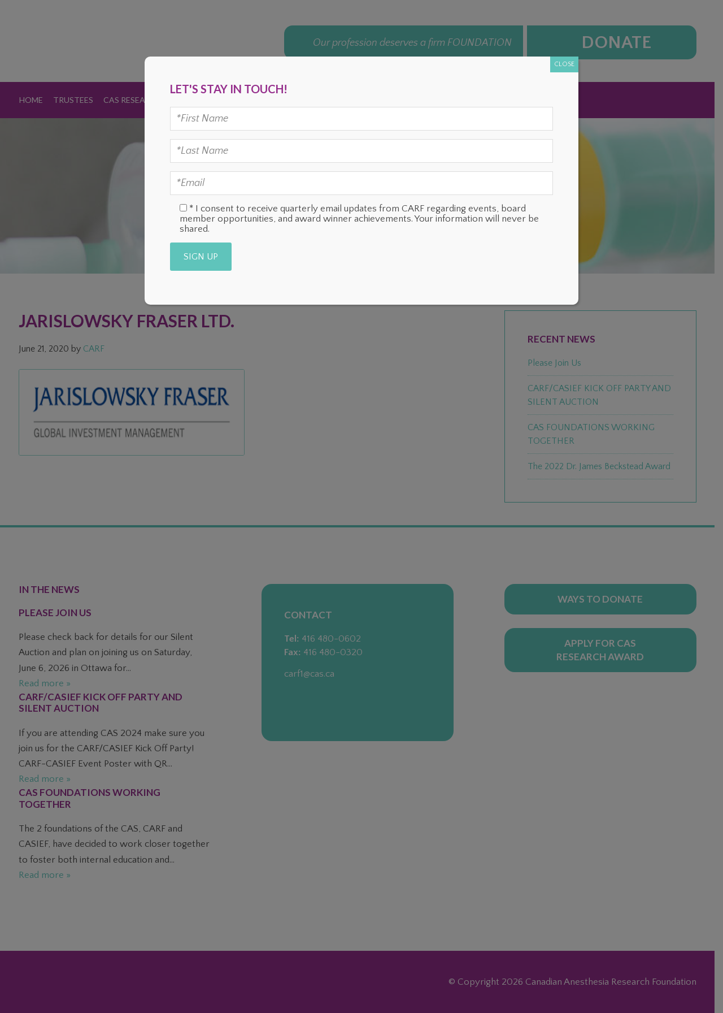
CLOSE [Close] (564, 64)
